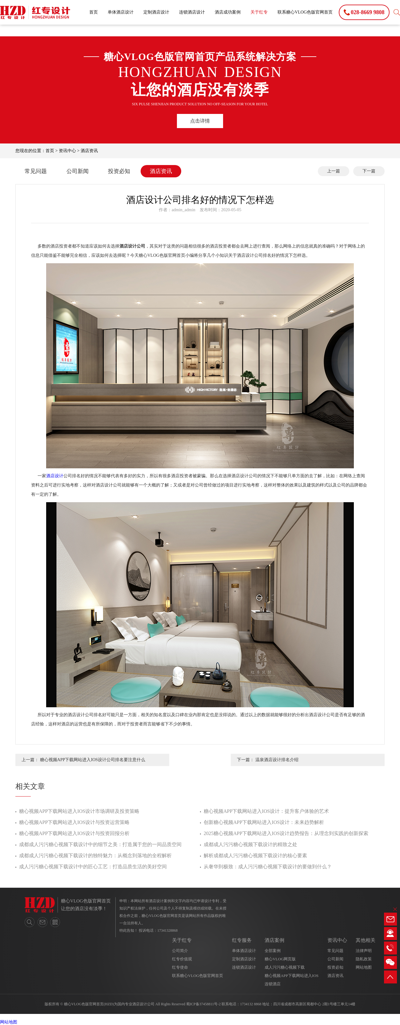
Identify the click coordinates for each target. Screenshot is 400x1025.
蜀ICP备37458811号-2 (203, 1004)
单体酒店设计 (121, 12)
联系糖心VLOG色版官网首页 (305, 12)
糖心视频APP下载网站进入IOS (291, 975)
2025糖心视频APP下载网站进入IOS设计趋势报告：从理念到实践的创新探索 (286, 833)
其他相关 (365, 940)
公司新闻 (77, 171)
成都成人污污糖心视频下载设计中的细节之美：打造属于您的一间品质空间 (100, 844)
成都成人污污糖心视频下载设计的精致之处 (250, 844)
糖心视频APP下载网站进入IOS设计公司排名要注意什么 (92, 759)
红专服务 (242, 940)
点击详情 (200, 120)
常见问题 (36, 171)
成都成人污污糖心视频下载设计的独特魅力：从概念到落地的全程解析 (95, 855)
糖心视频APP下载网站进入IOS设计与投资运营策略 (74, 822)
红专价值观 (182, 959)
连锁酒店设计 (192, 12)
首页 (93, 12)
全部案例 (273, 950)
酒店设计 (54, 476)
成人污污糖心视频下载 (285, 967)
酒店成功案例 (228, 12)
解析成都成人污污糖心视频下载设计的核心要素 (255, 855)
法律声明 (364, 950)
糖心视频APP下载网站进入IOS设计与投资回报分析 (74, 833)
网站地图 (364, 967)
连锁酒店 (273, 984)
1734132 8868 (250, 1004)
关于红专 (259, 12)
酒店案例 (274, 940)
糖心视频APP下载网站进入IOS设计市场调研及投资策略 (79, 811)
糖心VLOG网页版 (280, 959)
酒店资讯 (89, 150)
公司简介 (180, 950)
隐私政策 (364, 959)
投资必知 (119, 171)
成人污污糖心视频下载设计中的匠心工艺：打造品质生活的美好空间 (93, 866)
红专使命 (180, 967)
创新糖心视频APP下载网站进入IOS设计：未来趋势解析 (264, 822)
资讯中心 (67, 150)
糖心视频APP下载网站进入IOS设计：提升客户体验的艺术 (266, 811)
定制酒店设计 (156, 12)
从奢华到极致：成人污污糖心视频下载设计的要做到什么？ (268, 866)
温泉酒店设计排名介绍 (276, 759)
